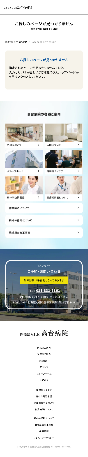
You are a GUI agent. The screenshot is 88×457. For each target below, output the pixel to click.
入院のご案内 (44, 354)
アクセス (44, 367)
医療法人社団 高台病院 (15, 42)
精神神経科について (20, 226)
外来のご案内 (44, 347)
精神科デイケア (44, 389)
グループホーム (44, 373)
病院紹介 (43, 360)
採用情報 (43, 431)
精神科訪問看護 (44, 396)
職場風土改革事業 (19, 238)
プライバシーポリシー (44, 437)
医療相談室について (44, 402)
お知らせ (44, 380)
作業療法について (19, 213)
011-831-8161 (48, 292)
